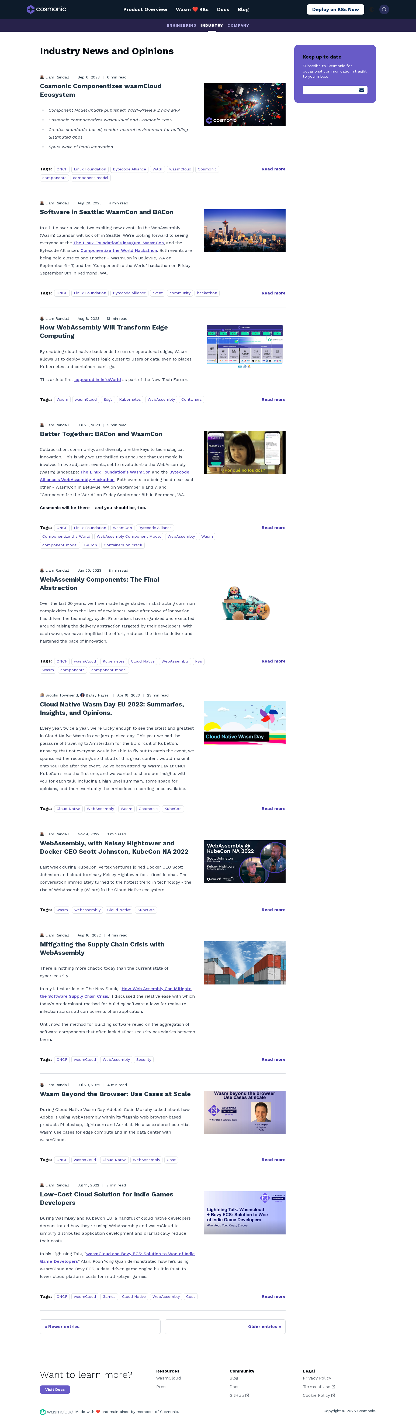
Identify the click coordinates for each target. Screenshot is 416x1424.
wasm (62, 910)
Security (143, 1059)
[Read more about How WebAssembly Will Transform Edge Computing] (274, 399)
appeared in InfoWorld (97, 379)
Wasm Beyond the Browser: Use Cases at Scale (115, 1094)
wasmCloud (180, 169)
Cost (171, 1160)
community (179, 293)
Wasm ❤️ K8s (192, 9)
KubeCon (173, 809)
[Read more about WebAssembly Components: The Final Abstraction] (274, 661)
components (54, 178)
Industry (212, 25)
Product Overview (145, 9)
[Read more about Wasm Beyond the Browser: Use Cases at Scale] (274, 1159)
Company (238, 25)
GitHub (239, 1395)
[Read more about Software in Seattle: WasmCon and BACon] (274, 293)
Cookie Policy (319, 1395)
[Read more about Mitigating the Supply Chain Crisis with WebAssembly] (274, 1059)
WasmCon (122, 528)
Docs (223, 9)
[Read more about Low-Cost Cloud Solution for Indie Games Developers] (274, 1296)
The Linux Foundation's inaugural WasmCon (118, 242)
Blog (243, 9)
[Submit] (362, 90)
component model (90, 178)
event (157, 293)
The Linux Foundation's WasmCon (115, 472)
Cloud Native (143, 661)
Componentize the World (66, 536)
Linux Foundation (90, 169)
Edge (108, 399)
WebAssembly (161, 399)
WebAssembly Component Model (129, 536)
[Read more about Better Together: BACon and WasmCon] (274, 527)
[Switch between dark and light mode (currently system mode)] (372, 9)
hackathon (207, 293)
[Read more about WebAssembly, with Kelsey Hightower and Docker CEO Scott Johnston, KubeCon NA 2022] (274, 909)
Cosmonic (207, 169)
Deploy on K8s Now (335, 9)
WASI (157, 169)
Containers (191, 399)
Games (109, 1296)
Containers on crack (123, 545)
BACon (90, 545)
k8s (198, 661)
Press (162, 1386)
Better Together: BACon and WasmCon (101, 434)
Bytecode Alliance (129, 169)
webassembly (87, 910)
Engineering (181, 25)
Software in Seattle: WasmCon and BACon (107, 212)
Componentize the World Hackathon (119, 250)
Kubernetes (130, 399)
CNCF (62, 169)
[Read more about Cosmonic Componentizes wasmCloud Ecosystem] (274, 168)
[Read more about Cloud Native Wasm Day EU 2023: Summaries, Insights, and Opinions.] (274, 808)
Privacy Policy (317, 1378)
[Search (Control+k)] (384, 9)
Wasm (62, 399)
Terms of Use (319, 1386)
